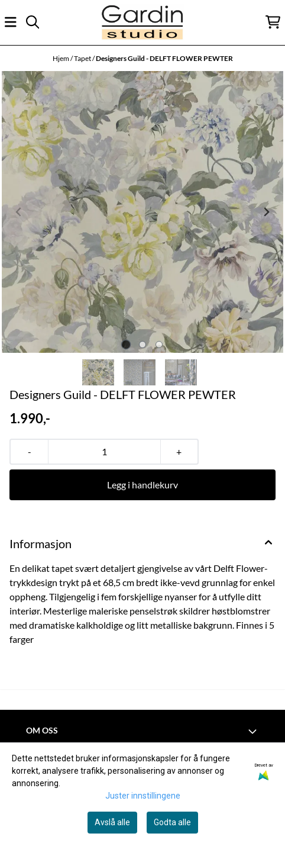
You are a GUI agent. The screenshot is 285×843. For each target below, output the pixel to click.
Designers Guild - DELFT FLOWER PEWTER (164, 58)
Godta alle (172, 822)
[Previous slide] (18, 211)
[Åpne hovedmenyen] (10, 22)
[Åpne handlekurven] (273, 22)
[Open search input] (32, 21)
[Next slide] (266, 211)
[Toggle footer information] (254, 731)
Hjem (61, 58)
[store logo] (142, 22)
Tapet (83, 58)
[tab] (126, 345)
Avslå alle (112, 822)
